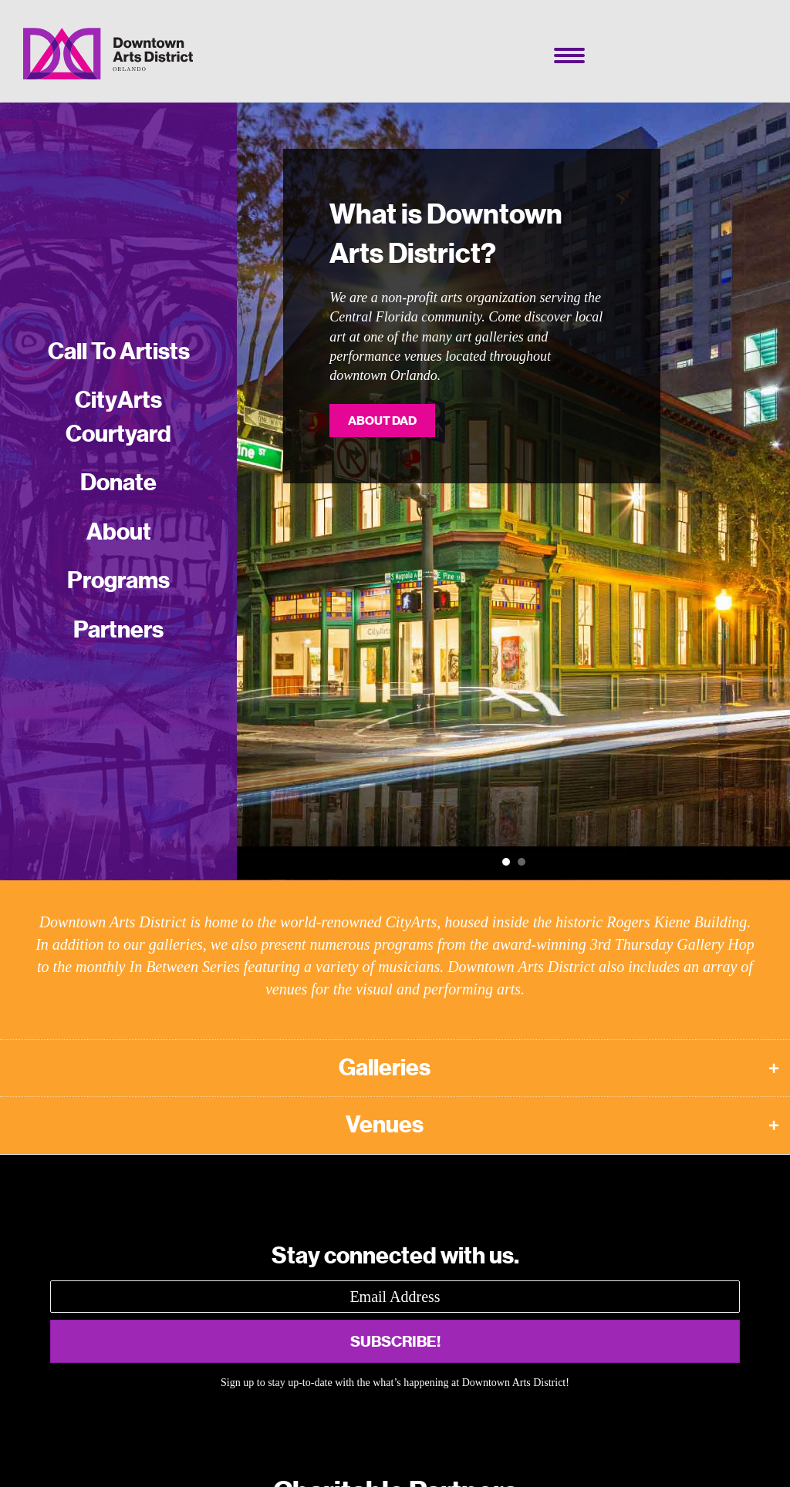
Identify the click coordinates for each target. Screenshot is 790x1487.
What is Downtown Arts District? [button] (506, 862)
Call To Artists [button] (521, 862)
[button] (395, 1068)
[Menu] (569, 55)
